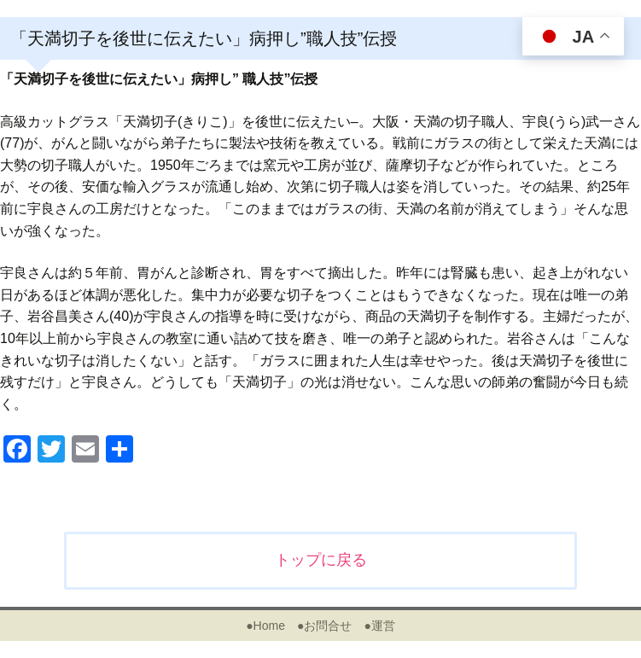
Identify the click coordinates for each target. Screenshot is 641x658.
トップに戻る (321, 559)
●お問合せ (324, 625)
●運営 (379, 625)
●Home (265, 625)
